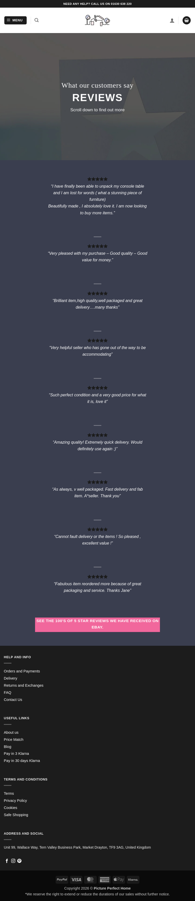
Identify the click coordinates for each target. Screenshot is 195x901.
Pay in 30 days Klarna (22, 761)
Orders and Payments (22, 671)
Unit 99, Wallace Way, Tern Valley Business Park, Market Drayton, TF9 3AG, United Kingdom (77, 847)
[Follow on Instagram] (13, 861)
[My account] (172, 20)
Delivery (10, 678)
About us (11, 732)
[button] (15, 20)
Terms (9, 793)
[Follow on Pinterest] (19, 861)
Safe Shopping (16, 815)
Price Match (13, 740)
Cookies (10, 808)
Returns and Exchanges (23, 685)
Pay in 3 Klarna (16, 754)
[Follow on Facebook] (7, 861)
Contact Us (13, 700)
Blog (7, 747)
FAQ (7, 692)
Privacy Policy (15, 801)
